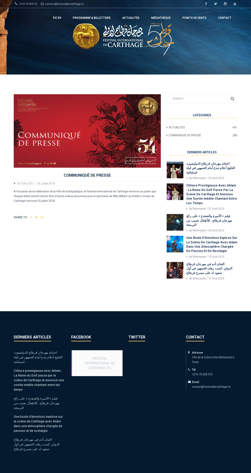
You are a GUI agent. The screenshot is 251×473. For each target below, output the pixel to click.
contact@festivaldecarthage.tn (62, 3)
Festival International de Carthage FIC (100, 363)
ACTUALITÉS (130, 17)
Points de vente (194, 17)
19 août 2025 (216, 256)
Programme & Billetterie (92, 17)
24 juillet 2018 (46, 183)
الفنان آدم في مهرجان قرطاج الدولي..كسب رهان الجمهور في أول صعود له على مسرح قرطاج (209, 268)
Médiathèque (161, 17)
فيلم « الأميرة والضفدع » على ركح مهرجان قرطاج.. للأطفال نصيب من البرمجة (209, 220)
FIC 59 (57, 17)
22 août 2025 (216, 178)
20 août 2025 (216, 230)
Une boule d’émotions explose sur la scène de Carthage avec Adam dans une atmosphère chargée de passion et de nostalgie (211, 244)
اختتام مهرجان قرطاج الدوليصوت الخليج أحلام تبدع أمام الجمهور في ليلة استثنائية (210, 168)
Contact (224, 17)
